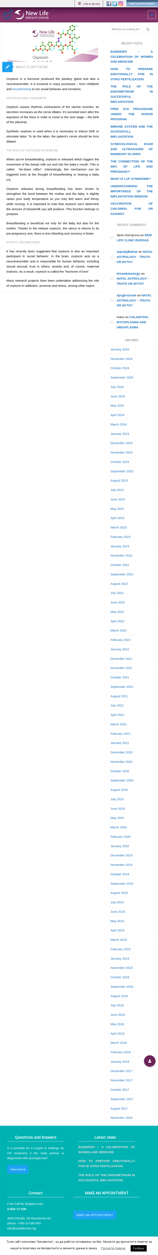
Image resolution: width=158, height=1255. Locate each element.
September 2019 (121, 883)
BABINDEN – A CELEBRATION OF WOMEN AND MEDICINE (131, 56)
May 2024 (117, 405)
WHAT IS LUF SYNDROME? (130, 178)
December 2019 (121, 855)
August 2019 (119, 892)
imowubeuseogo (128, 273)
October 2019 (119, 874)
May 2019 (117, 921)
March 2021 (118, 724)
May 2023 (117, 508)
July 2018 (117, 1005)
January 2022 (119, 649)
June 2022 (117, 602)
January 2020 (119, 846)
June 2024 (117, 396)
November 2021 (121, 668)
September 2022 (121, 574)
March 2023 (118, 527)
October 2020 (119, 771)
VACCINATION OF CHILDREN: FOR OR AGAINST (131, 208)
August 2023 (119, 480)
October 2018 (119, 977)
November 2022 (121, 555)
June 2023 (117, 499)
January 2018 (119, 1061)
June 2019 (117, 911)
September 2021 (121, 686)
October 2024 (119, 368)
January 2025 (119, 349)
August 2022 (119, 583)
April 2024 (117, 415)
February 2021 (120, 733)
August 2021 (119, 696)
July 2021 (117, 705)
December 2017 (121, 1071)
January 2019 (119, 958)
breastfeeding (21, 89)
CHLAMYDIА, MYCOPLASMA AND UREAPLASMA (133, 322)
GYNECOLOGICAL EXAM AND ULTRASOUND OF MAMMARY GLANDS (131, 149)
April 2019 (117, 930)
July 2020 (117, 799)
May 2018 (117, 1024)
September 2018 (121, 986)
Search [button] (149, 29)
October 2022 (119, 565)
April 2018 (117, 1033)
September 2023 (121, 471)
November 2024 (121, 359)
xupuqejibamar (127, 251)
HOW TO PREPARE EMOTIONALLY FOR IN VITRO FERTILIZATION (131, 74)
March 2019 (118, 939)
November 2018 (121, 967)
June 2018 (117, 1014)
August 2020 (119, 789)
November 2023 (121, 452)
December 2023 (121, 443)
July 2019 (117, 902)
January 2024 (119, 433)
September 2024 (121, 377)
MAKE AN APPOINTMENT (142, 3)
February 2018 (120, 1052)
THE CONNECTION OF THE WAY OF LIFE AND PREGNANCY (131, 166)
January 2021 (119, 743)
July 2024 (117, 387)
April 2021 (117, 714)
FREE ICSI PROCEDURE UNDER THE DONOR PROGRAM (131, 114)
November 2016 (121, 1117)
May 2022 (117, 611)
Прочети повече (113, 1248)
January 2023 (119, 546)
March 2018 (118, 1042)
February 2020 (120, 836)
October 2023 (119, 462)
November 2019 (121, 864)
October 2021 (119, 677)
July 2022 (117, 593)
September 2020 (121, 780)
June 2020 (117, 808)
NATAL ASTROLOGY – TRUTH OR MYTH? (135, 257)
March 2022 (118, 630)
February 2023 (120, 537)
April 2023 (117, 518)
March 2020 (118, 827)
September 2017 (121, 1099)
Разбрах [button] (138, 1248)
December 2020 (121, 752)
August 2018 (119, 996)
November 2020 (121, 761)
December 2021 (121, 658)
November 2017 (121, 1080)
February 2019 (120, 949)
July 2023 (117, 490)
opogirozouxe (126, 295)
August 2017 (119, 1108)
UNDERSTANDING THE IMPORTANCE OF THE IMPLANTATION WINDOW (131, 191)
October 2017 (119, 1089)
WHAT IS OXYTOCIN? (32, 67)
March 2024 (118, 424)
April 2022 (117, 621)
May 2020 (117, 818)
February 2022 (120, 640)
